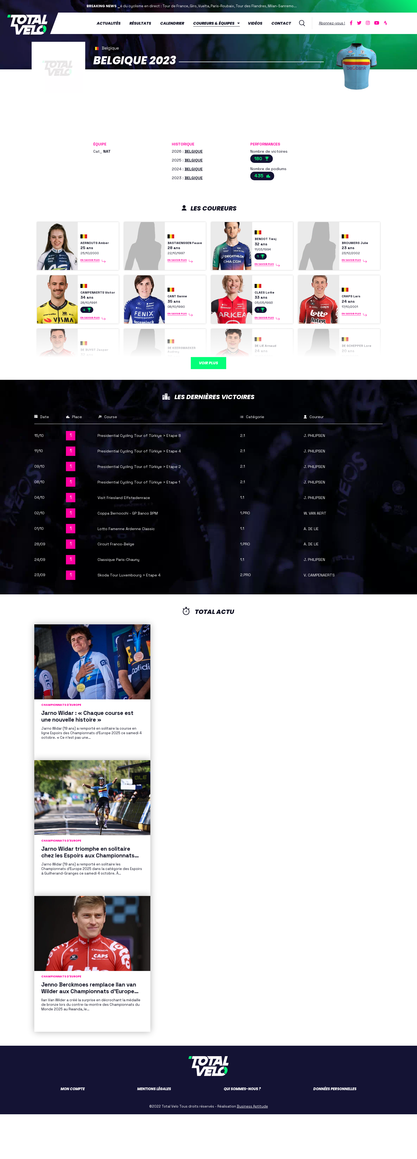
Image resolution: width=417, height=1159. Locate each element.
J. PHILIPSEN (317, 480)
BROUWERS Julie (354, 245)
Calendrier (175, 22)
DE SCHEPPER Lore (356, 379)
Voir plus (208, 396)
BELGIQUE (194, 150)
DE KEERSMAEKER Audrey (183, 383)
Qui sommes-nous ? (242, 1133)
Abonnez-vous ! (334, 22)
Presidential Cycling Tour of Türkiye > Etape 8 (148, 480)
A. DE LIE (313, 573)
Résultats (143, 22)
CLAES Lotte (268, 309)
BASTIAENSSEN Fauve (183, 245)
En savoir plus (91, 273)
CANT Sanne (180, 313)
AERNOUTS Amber (92, 245)
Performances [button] (265, 142)
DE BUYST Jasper (90, 383)
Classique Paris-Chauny (124, 604)
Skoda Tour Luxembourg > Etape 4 (135, 619)
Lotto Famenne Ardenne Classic (132, 573)
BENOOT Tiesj (269, 240)
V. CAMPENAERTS (322, 619)
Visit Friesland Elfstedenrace (130, 542)
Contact (284, 22)
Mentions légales (154, 1133)
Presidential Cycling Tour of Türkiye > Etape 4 (148, 495)
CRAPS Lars (354, 313)
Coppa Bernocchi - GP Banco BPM (134, 557)
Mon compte (73, 1133)
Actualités (111, 22)
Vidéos (258, 22)
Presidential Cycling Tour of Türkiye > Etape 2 (148, 511)
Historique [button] (183, 142)
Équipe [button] (99, 142)
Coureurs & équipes (216, 22)
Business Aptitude (252, 1151)
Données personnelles (334, 1133)
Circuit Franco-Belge (120, 588)
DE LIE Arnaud (269, 379)
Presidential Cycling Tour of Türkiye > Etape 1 (148, 526)
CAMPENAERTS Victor (96, 309)
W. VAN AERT (317, 557)
